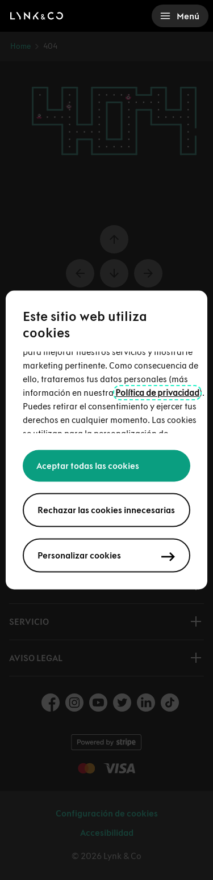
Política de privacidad (157, 392)
